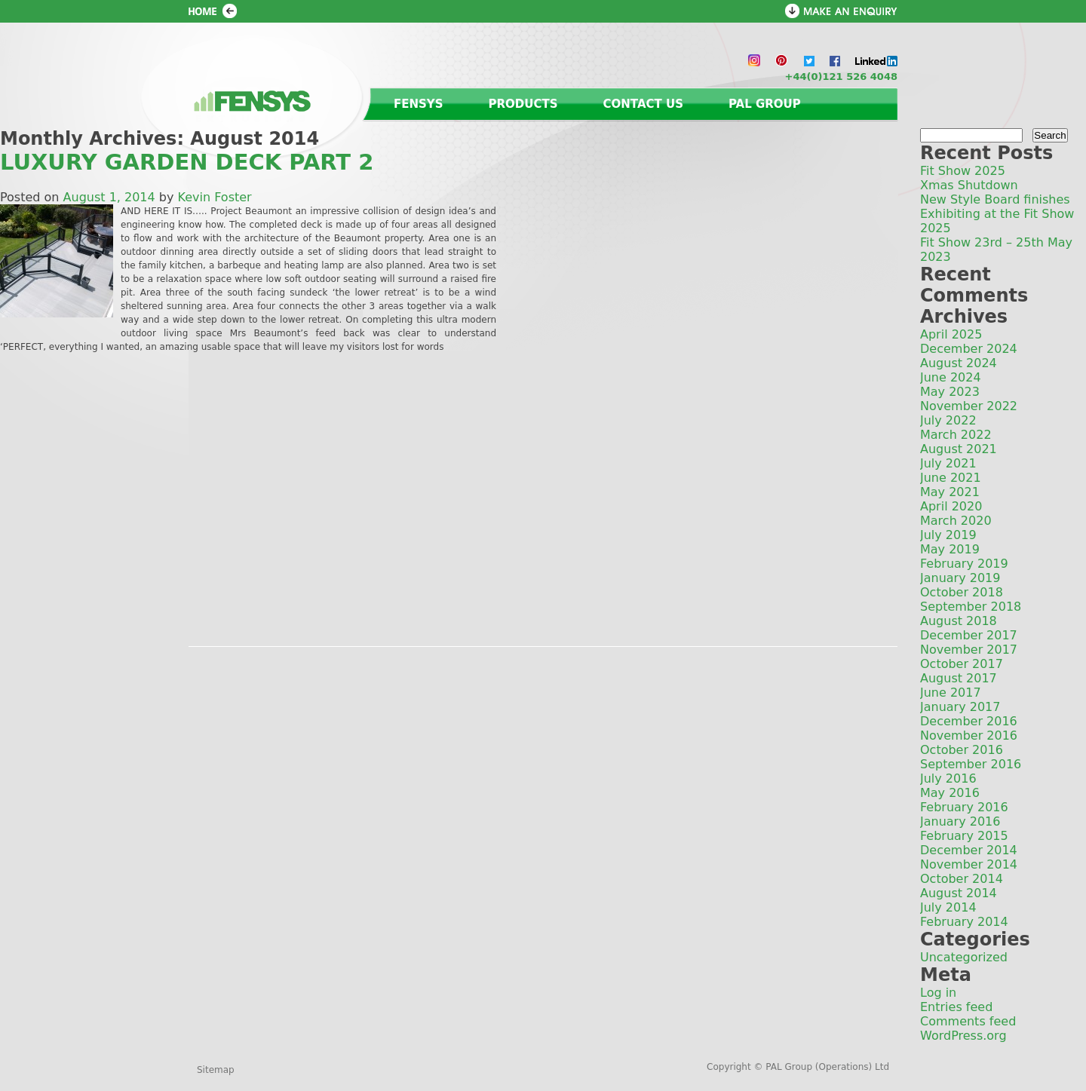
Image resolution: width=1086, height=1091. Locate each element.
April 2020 (951, 506)
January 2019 (960, 578)
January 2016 (960, 821)
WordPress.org (963, 1035)
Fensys (418, 104)
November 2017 (968, 649)
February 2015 (964, 836)
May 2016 (950, 793)
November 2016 (968, 735)
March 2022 (956, 435)
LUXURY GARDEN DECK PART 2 (186, 162)
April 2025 (951, 334)
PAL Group (765, 104)
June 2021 (950, 477)
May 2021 (950, 492)
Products (523, 104)
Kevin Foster (215, 197)
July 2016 (948, 778)
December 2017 (968, 635)
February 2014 (964, 922)
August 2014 (958, 893)
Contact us (643, 104)
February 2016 (964, 807)
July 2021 (948, 463)
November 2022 (968, 406)
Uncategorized (964, 957)
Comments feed (968, 1021)
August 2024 (958, 363)
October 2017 (961, 664)
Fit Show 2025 (962, 171)
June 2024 (950, 377)
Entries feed (956, 1007)
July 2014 (948, 907)
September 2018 (970, 606)
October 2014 (961, 879)
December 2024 (968, 349)
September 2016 (970, 764)
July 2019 (948, 535)
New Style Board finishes (995, 199)
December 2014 (968, 850)
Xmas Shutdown (969, 185)
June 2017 (950, 692)
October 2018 (961, 592)
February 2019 (964, 563)
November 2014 (968, 864)
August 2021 (958, 449)
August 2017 (958, 678)
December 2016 (968, 721)
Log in (938, 992)
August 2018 (958, 621)
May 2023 (950, 392)
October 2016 (961, 750)
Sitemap (216, 1070)
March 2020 (956, 520)
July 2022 (948, 420)
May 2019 (950, 549)
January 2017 (960, 707)
